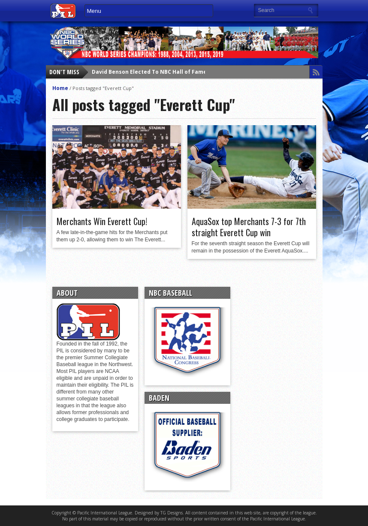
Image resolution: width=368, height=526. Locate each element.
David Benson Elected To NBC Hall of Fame (149, 71)
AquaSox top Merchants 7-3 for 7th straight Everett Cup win (249, 227)
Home (60, 88)
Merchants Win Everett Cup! (102, 221)
